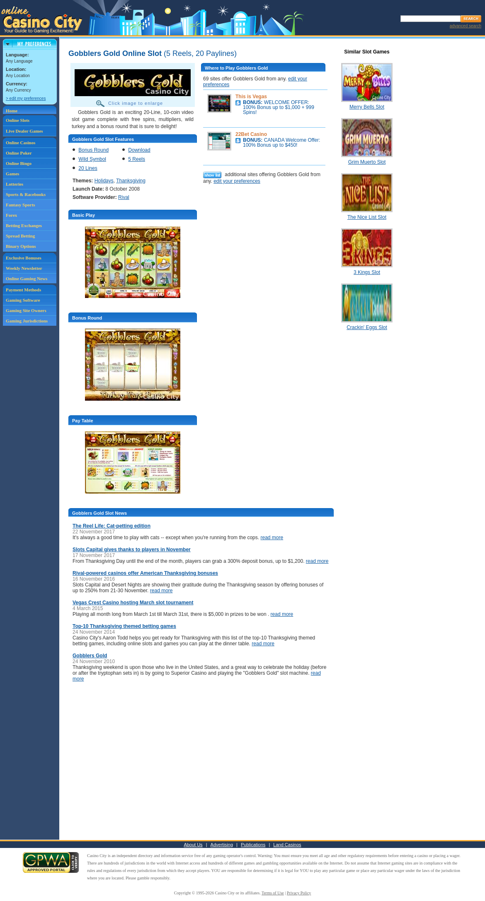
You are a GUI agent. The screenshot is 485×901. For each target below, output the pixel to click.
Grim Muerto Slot (367, 162)
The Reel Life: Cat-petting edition (111, 526)
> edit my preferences (26, 98)
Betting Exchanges (24, 225)
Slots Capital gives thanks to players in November (132, 549)
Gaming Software (23, 300)
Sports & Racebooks (26, 194)
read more (271, 537)
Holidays (104, 181)
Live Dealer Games (24, 130)
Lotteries (14, 184)
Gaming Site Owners (26, 310)
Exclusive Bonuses (23, 257)
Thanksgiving (131, 181)
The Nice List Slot (366, 217)
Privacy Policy (299, 893)
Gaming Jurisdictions (27, 320)
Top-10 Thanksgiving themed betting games (124, 626)
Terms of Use (273, 893)
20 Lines (87, 168)
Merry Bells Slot (366, 107)
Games (12, 173)
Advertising (222, 844)
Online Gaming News (26, 278)
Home (11, 110)
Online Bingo (19, 163)
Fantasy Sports (20, 204)
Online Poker (19, 152)
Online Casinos (20, 142)
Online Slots (17, 120)
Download (139, 150)
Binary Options (21, 246)
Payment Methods (23, 289)
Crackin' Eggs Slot (367, 327)
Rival (123, 197)
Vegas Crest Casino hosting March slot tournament (133, 603)
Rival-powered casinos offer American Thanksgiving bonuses (145, 573)
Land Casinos (287, 844)
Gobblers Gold (90, 656)
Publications (253, 844)
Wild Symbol (92, 159)
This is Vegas (251, 96)
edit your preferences (236, 181)
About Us (193, 844)
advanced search (465, 26)
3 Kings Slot (367, 272)
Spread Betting (20, 235)
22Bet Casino (251, 134)
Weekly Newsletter (24, 268)
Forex (11, 215)
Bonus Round (93, 150)
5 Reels (136, 159)
